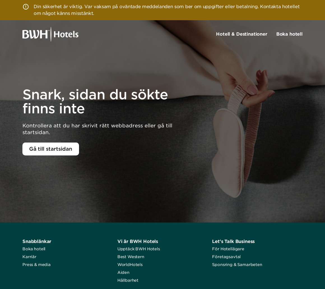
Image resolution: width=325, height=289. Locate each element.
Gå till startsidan (50, 149)
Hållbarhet (127, 280)
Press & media (36, 264)
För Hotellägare (228, 249)
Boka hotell (33, 249)
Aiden (123, 272)
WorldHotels (130, 264)
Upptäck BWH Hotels (138, 249)
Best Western (130, 256)
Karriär (29, 256)
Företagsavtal (226, 256)
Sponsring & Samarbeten (237, 264)
